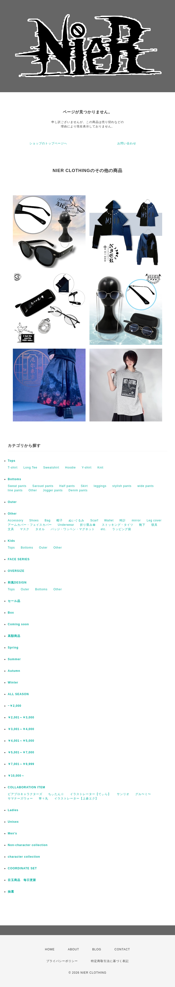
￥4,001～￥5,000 (21, 740)
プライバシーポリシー (62, 961)
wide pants (145, 486)
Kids (11, 541)
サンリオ (123, 794)
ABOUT (73, 949)
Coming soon (18, 624)
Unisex (13, 821)
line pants (15, 490)
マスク (24, 529)
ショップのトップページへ (48, 143)
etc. (103, 529)
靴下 (142, 524)
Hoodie (70, 467)
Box (11, 612)
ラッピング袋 (121, 529)
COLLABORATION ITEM (26, 787)
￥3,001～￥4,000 (21, 729)
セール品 (14, 601)
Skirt (84, 486)
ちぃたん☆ (56, 794)
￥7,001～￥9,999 (21, 764)
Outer (12, 502)
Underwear (66, 524)
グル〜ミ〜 (143, 794)
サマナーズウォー (20, 798)
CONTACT (122, 949)
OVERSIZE (16, 571)
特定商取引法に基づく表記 (110, 961)
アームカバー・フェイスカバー (30, 524)
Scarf (94, 520)
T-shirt (12, 467)
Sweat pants (17, 486)
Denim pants (78, 490)
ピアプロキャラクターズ (25, 794)
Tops (12, 460)
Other (33, 490)
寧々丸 (43, 798)
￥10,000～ (16, 775)
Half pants (67, 486)
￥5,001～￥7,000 (21, 752)
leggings (100, 486)
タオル (40, 529)
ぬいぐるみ (76, 520)
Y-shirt (87, 467)
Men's (12, 833)
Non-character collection (28, 845)
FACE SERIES (19, 559)
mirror (136, 520)
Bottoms (14, 479)
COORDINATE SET (22, 868)
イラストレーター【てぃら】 (90, 794)
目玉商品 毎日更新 (22, 880)
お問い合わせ (126, 143)
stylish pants (122, 486)
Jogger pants (53, 490)
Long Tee (30, 467)
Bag (47, 520)
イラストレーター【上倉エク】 (76, 798)
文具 (11, 529)
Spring (13, 647)
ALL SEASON (18, 694)
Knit (100, 467)
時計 (122, 520)
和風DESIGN (17, 582)
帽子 (59, 520)
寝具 (154, 524)
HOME (50, 949)
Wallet (109, 520)
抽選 (11, 891)
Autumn (14, 671)
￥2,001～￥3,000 (21, 717)
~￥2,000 (14, 705)
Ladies (13, 810)
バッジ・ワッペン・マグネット (73, 529)
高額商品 (14, 636)
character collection (24, 856)
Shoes (34, 520)
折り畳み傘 (88, 524)
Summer (14, 659)
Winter (13, 682)
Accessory (15, 520)
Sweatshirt (51, 467)
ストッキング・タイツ (117, 524)
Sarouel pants (42, 486)
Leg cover (154, 520)
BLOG (96, 949)
